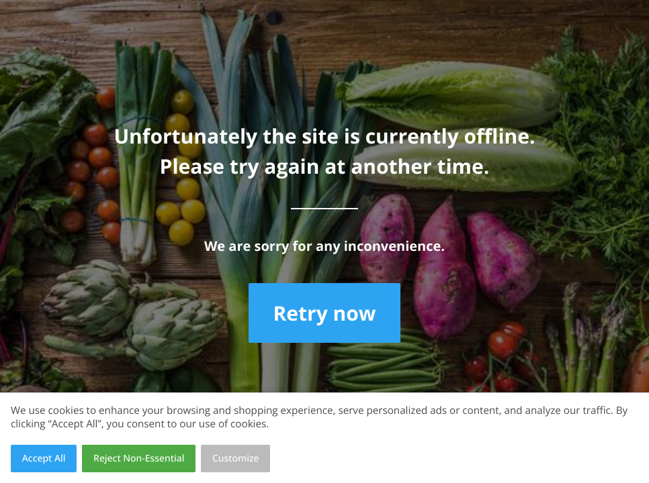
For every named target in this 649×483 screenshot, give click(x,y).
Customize (235, 458)
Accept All (44, 458)
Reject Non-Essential (138, 458)
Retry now (324, 313)
